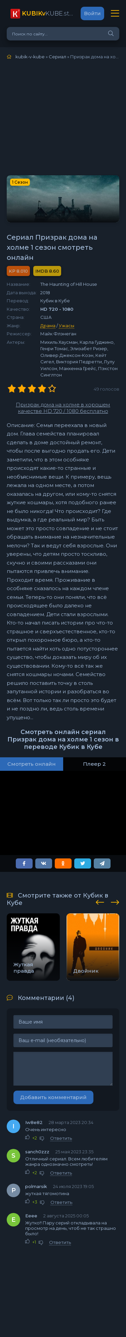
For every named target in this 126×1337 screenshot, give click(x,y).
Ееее (31, 1215)
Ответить (61, 1138)
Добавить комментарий (53, 1097)
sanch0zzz (37, 1151)
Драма (47, 325)
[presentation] (100, 901)
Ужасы (66, 325)
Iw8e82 (34, 1122)
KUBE (48, 13)
